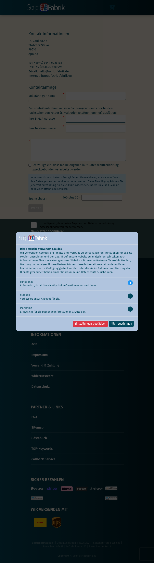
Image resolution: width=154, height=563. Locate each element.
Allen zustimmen (121, 323)
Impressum (68, 272)
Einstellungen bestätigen (90, 323)
